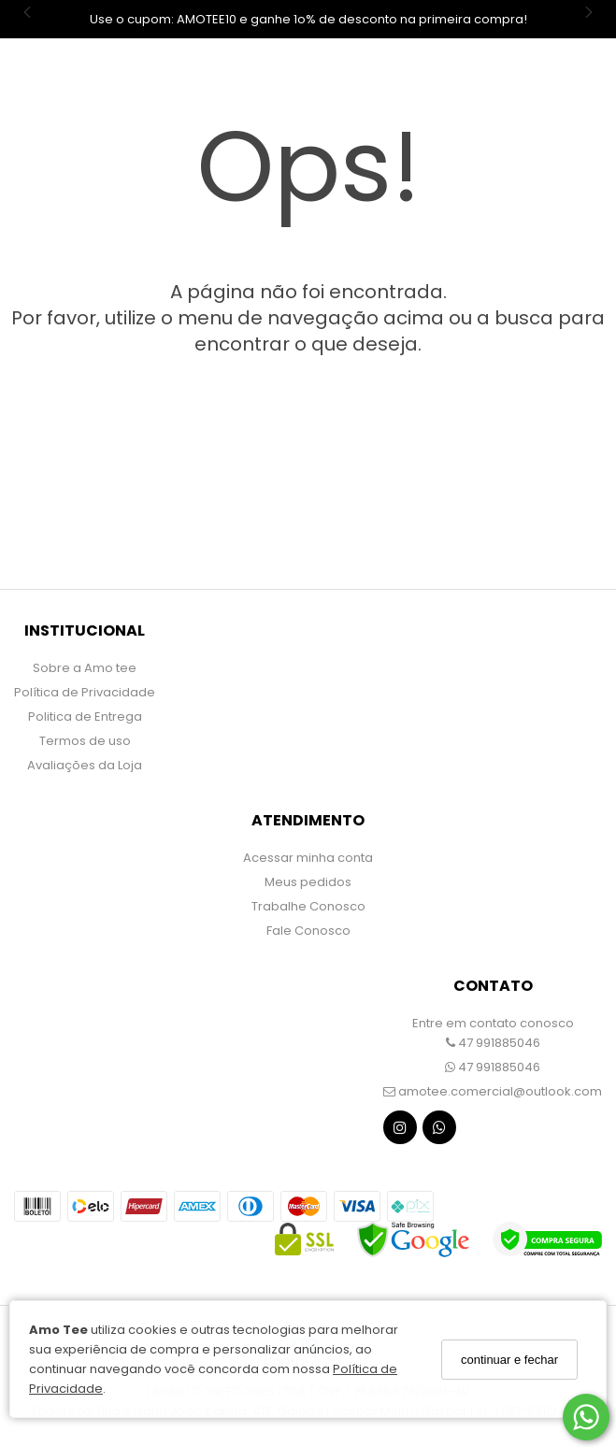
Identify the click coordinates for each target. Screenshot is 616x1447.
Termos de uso (85, 741)
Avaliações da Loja (84, 765)
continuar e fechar (509, 1360)
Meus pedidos (308, 882)
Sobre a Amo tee (84, 668)
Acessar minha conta (308, 858)
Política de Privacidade (84, 692)
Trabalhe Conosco (308, 906)
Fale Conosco (308, 930)
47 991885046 (493, 1043)
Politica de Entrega (85, 716)
